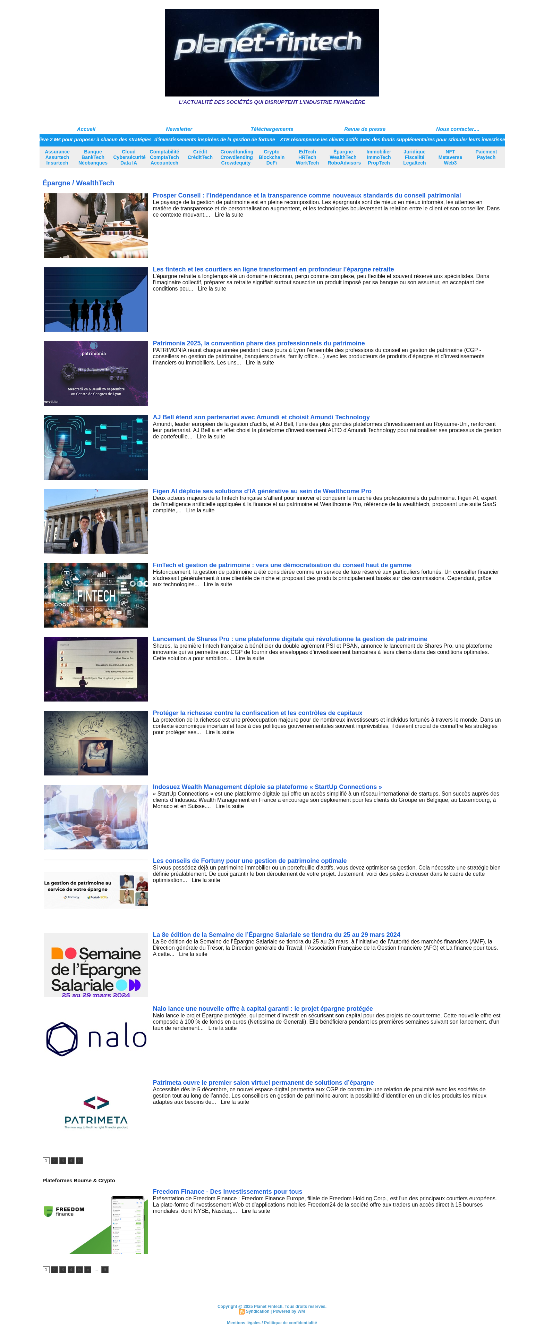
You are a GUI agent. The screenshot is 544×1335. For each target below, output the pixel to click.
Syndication (258, 1311)
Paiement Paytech (486, 154)
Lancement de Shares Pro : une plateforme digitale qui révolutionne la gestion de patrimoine (290, 639)
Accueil (86, 129)
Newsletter (179, 129)
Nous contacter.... (457, 129)
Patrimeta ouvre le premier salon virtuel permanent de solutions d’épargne (263, 1082)
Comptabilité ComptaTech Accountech (164, 157)
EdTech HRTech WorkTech (307, 157)
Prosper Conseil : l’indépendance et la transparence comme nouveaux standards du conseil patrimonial (307, 195)
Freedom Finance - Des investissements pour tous (228, 1191)
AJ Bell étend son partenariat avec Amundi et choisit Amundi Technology (261, 417)
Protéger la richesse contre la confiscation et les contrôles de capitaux (258, 713)
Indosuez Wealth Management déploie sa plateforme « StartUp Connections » (267, 786)
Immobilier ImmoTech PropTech (379, 157)
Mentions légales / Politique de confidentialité (272, 1322)
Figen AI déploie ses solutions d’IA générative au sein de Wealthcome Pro (262, 491)
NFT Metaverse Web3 (450, 157)
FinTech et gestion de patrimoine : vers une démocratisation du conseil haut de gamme (282, 565)
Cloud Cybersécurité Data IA (129, 157)
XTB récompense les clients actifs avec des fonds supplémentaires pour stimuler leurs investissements (404, 139)
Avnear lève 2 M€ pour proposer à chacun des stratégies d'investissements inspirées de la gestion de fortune (152, 139)
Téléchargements (271, 129)
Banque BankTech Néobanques (93, 157)
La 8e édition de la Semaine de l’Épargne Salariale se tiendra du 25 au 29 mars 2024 (276, 934)
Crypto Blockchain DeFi (272, 157)
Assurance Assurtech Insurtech (57, 157)
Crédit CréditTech (200, 154)
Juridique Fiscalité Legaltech (414, 157)
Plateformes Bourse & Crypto (79, 1180)
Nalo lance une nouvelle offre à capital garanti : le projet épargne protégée (263, 1008)
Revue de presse (364, 129)
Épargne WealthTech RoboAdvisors (344, 157)
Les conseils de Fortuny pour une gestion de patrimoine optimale (250, 860)
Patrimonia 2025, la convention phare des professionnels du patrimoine (259, 343)
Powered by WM (289, 1311)
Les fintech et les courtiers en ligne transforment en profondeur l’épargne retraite (273, 269)
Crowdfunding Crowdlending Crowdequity (237, 157)
